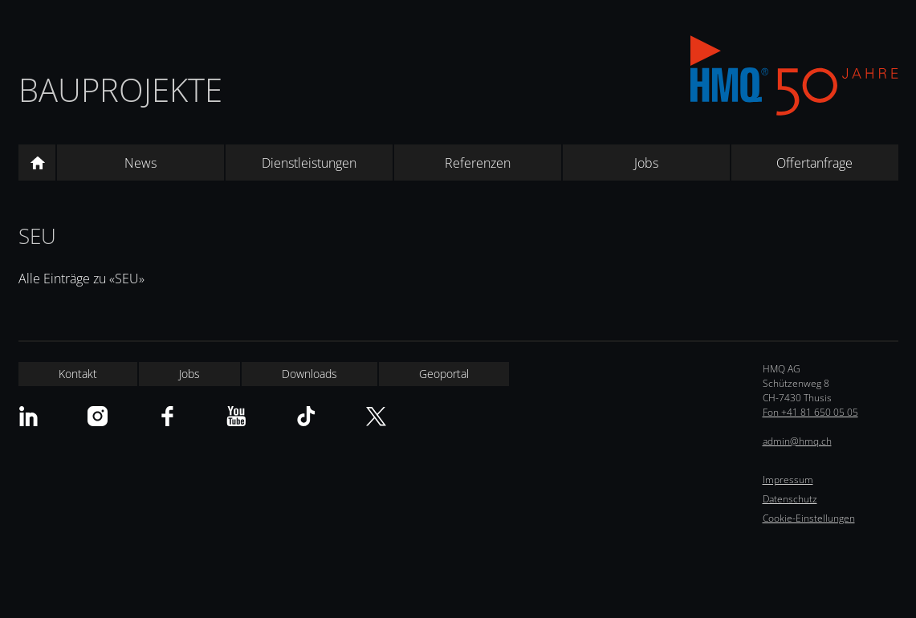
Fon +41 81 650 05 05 (810, 412)
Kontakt (78, 373)
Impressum (788, 479)
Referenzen (478, 163)
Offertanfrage (814, 163)
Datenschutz (790, 499)
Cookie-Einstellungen (809, 518)
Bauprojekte (120, 89)
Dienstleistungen (309, 163)
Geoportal (444, 373)
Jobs (646, 163)
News (140, 163)
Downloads (309, 373)
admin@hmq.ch (797, 441)
